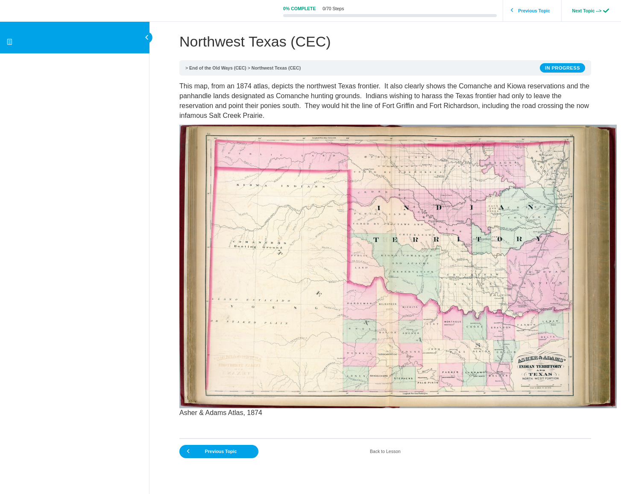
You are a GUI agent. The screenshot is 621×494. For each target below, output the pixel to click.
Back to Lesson (385, 451)
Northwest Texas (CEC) (276, 67)
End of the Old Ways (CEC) (217, 67)
